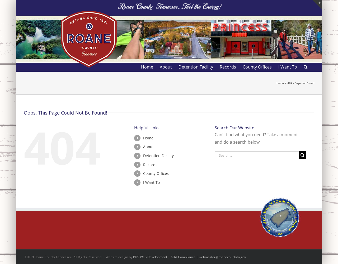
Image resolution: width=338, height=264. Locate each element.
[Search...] (257, 155)
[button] (306, 67)
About (148, 146)
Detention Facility (158, 155)
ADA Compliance (183, 257)
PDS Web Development (150, 257)
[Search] (302, 155)
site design (120, 257)
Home (148, 137)
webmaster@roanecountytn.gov (222, 257)
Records (150, 164)
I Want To (151, 182)
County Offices (156, 173)
